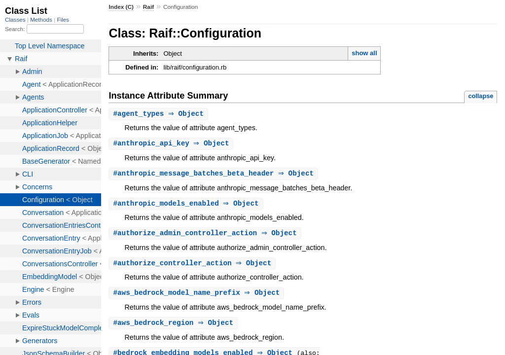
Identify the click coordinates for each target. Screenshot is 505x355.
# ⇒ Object (159, 114)
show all (364, 53)
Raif (148, 6)
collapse (480, 96)
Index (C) (121, 6)
